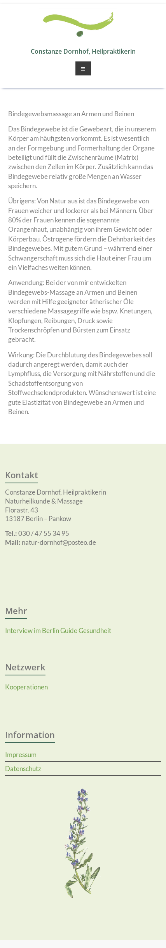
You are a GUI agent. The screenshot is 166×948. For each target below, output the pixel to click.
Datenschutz (23, 768)
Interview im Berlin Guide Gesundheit (58, 630)
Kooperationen (26, 687)
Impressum (21, 754)
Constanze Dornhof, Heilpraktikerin (83, 51)
